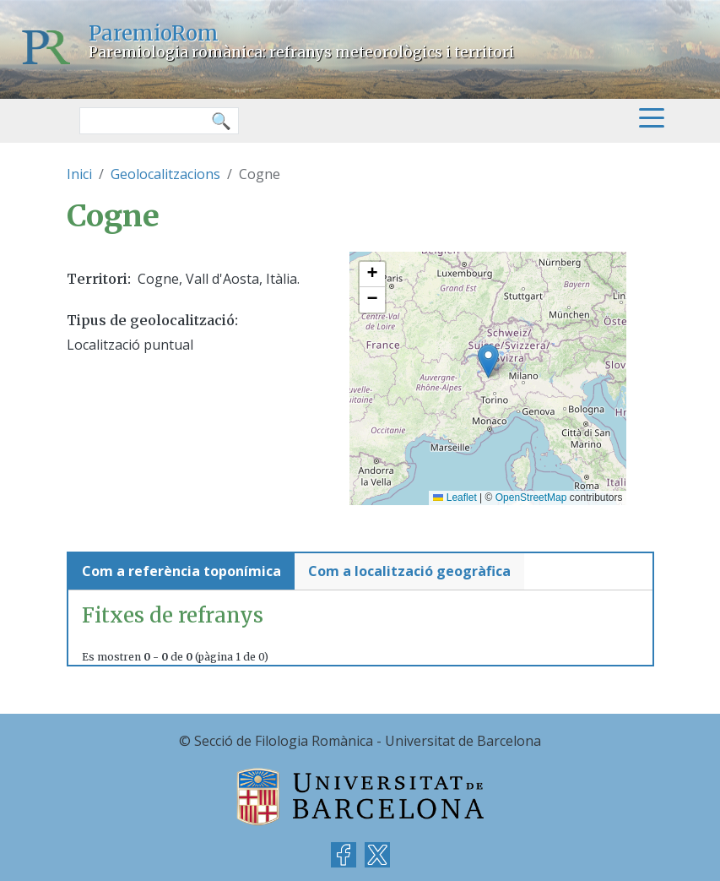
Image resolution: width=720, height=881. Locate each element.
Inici (79, 174)
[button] (488, 361)
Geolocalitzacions (165, 174)
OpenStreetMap (531, 497)
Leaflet (454, 497)
